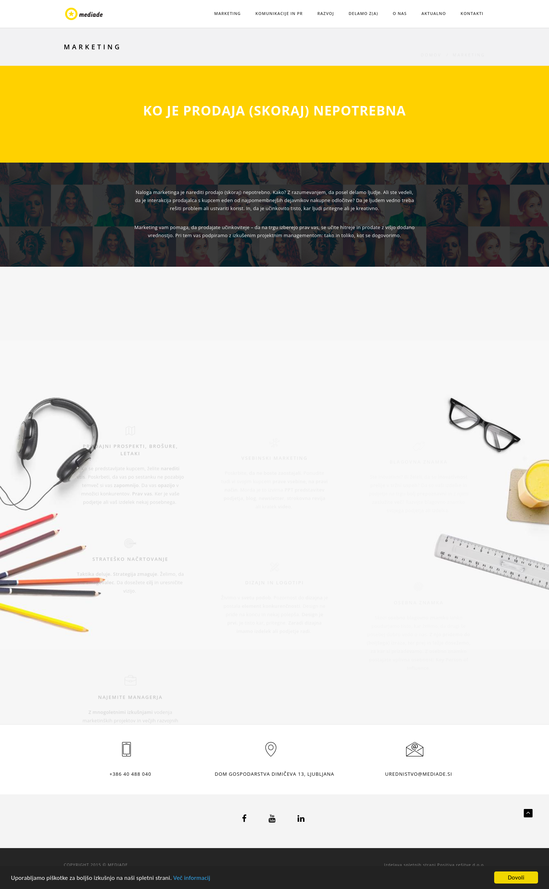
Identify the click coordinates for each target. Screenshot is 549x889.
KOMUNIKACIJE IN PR (279, 13)
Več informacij (191, 878)
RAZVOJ (325, 13)
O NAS (399, 13)
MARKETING (227, 13)
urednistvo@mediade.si (418, 774)
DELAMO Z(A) (363, 13)
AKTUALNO (433, 13)
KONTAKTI (472, 13)
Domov (431, 47)
